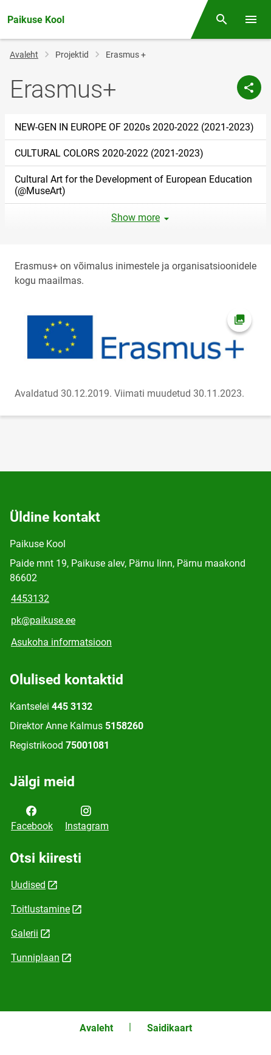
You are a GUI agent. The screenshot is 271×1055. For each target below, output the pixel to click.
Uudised (28, 885)
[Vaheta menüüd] (251, 19)
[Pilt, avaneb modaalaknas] (135, 337)
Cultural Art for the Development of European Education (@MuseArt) (133, 185)
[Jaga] (249, 87)
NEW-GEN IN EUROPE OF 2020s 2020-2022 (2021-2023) (134, 127)
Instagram (87, 817)
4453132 (30, 598)
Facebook (32, 817)
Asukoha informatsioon (61, 642)
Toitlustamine (40, 909)
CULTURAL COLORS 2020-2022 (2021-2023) (109, 153)
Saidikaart (169, 1028)
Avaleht (24, 54)
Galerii (24, 933)
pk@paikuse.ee (43, 620)
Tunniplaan (35, 957)
